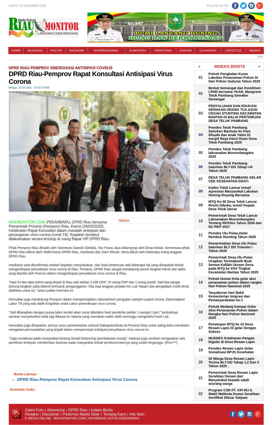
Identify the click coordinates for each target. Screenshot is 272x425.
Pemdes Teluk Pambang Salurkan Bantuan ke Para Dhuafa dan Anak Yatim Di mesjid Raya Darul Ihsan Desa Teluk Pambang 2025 (232, 135)
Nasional (35, 50)
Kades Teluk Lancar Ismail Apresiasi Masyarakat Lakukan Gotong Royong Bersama (233, 191)
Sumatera (137, 50)
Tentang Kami (114, 414)
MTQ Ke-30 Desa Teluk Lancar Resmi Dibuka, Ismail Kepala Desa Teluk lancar (232, 205)
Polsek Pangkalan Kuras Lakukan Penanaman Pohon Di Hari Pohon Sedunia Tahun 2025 (234, 77)
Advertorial (56, 410)
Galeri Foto (34, 410)
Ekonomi (76, 50)
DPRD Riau (77, 410)
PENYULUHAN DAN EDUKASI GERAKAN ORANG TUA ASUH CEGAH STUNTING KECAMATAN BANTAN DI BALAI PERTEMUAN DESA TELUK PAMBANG (234, 113)
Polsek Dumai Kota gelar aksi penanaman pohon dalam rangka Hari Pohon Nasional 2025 (235, 282)
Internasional (106, 50)
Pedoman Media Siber (81, 414)
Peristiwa (163, 50)
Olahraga (208, 50)
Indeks (255, 50)
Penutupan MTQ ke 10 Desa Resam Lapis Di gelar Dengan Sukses (232, 327)
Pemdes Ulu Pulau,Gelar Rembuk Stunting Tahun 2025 (232, 235)
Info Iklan (136, 414)
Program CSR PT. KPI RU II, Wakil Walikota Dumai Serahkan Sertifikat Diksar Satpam (233, 393)
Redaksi (31, 414)
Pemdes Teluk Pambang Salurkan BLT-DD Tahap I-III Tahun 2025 (230, 167)
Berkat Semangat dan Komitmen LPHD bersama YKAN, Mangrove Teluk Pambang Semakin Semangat (234, 93)
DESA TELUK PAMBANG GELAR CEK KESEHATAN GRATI (234, 179)
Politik (56, 50)
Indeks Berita (102, 410)
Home (16, 50)
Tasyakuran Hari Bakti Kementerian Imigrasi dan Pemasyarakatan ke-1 (229, 296)
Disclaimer (50, 414)
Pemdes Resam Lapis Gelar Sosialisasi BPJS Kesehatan (231, 350)
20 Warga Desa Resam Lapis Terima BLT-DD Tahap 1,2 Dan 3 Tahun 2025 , (233, 362)
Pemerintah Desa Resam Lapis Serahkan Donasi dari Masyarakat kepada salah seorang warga (233, 378)
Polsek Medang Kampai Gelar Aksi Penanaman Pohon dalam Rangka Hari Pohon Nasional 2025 (233, 312)
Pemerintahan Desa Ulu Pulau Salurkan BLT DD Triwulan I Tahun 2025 (232, 247)
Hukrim (185, 50)
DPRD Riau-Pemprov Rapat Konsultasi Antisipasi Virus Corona (77, 379)
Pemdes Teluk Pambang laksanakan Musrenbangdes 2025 (231, 152)
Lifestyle (233, 50)
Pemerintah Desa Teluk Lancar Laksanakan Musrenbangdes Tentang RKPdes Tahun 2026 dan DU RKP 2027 (235, 221)
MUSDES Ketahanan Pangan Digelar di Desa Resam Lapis (231, 340)
